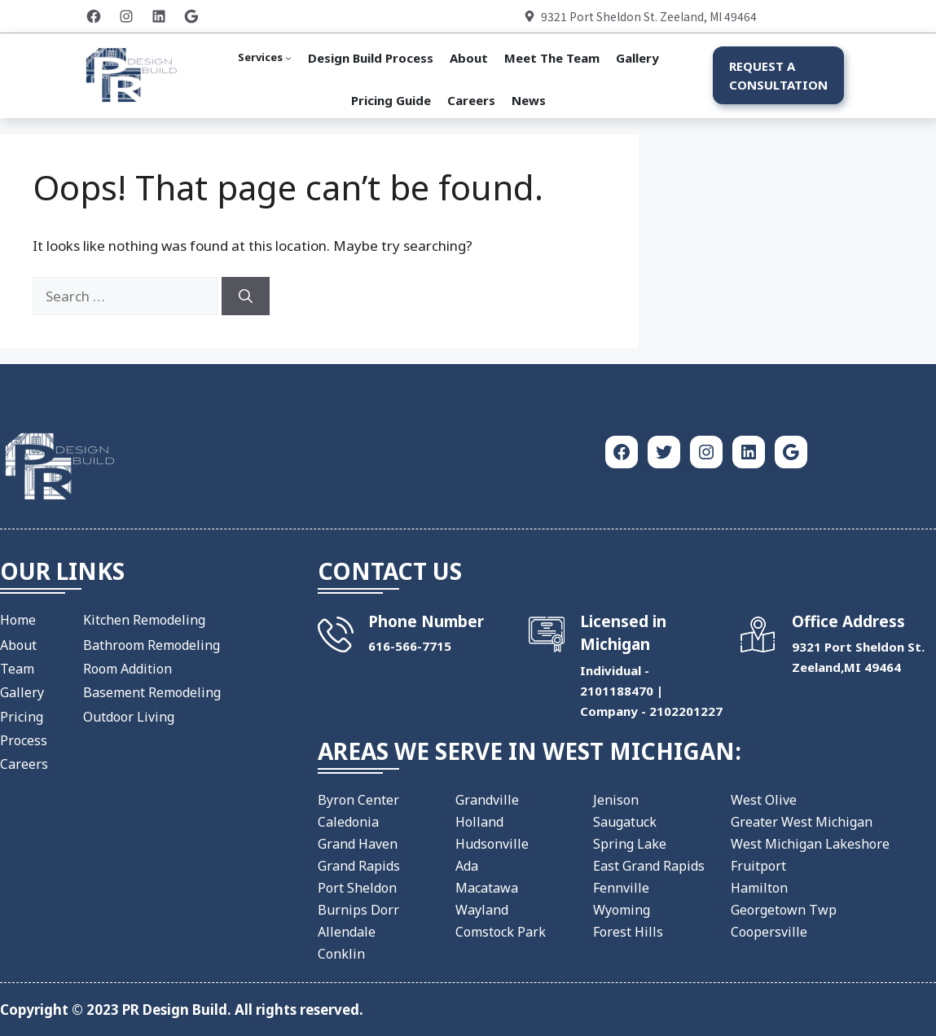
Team (17, 669)
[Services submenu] (265, 58)
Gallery (22, 692)
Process (23, 740)
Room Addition (127, 669)
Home (18, 620)
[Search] (246, 296)
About (18, 645)
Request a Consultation (778, 75)
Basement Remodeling (152, 692)
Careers (24, 764)
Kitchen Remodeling (144, 620)
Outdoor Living (128, 717)
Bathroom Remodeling (151, 645)
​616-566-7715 (409, 646)
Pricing (21, 717)
